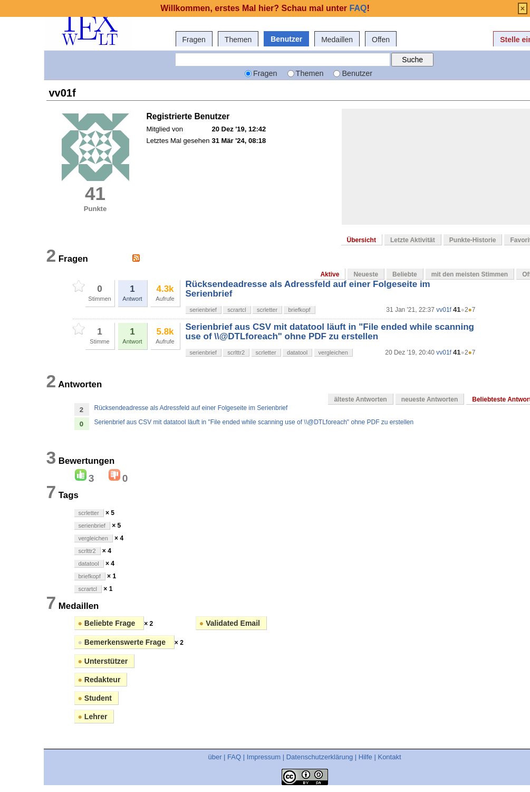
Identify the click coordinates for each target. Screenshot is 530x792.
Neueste (365, 274)
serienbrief (203, 310)
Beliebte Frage (108, 623)
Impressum (264, 757)
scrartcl (236, 310)
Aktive (329, 274)
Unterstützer (103, 661)
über (214, 757)
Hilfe (365, 757)
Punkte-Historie (472, 240)
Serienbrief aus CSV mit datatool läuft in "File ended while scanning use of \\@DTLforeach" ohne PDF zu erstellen (330, 331)
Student (95, 698)
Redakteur (99, 679)
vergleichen (333, 352)
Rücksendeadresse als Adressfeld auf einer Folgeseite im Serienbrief (308, 289)
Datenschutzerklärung (319, 757)
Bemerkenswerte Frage (123, 642)
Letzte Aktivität (412, 240)
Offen (381, 39)
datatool (297, 352)
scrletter (267, 310)
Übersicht (361, 240)
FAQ (234, 757)
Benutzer (286, 39)
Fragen (194, 39)
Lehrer (93, 716)
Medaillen (337, 39)
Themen (238, 39)
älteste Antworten (360, 399)
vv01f (443, 309)
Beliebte (404, 274)
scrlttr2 (236, 352)
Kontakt (389, 757)
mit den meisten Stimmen (469, 274)
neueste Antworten (429, 399)
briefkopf (299, 310)
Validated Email (229, 623)
